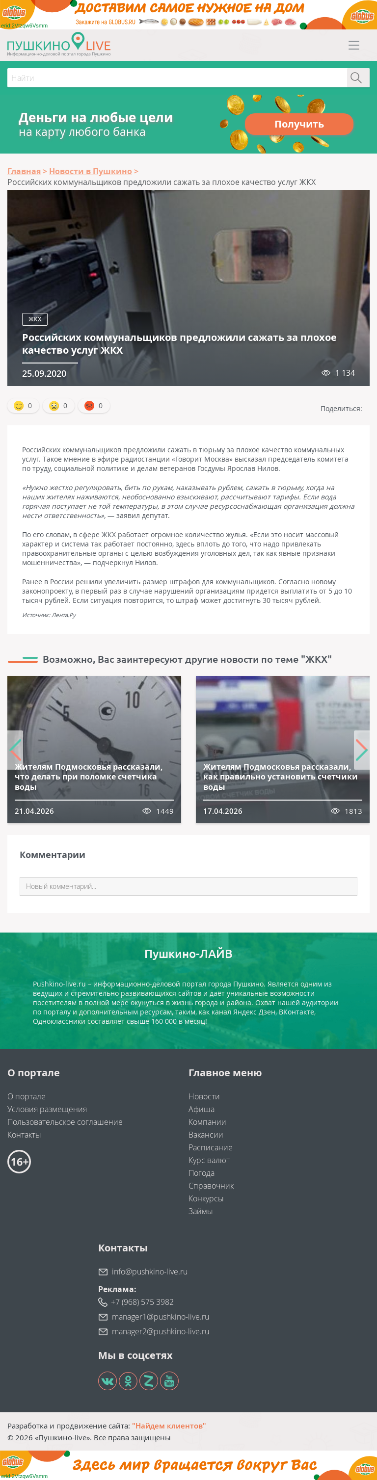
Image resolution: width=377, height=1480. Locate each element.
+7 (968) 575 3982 (142, 1302)
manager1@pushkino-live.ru (160, 1316)
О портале (26, 1096)
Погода (201, 1173)
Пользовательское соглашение (65, 1121)
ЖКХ (34, 319)
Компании (207, 1121)
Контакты (24, 1134)
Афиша (201, 1109)
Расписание (210, 1147)
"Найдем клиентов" (169, 1425)
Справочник (211, 1185)
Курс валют (209, 1160)
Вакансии (205, 1134)
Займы (200, 1211)
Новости (204, 1096)
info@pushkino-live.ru (150, 1271)
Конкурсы (206, 1198)
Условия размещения (47, 1109)
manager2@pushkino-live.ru (160, 1331)
